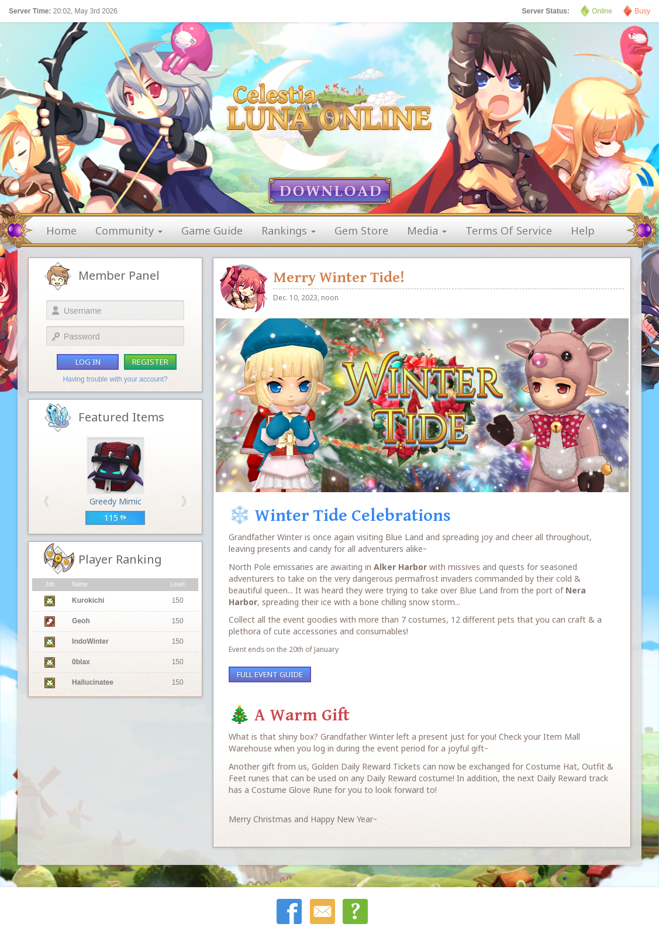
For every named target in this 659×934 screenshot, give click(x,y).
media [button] (427, 231)
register (150, 361)
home (61, 231)
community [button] (129, 231)
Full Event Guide (270, 674)
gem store (361, 231)
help (583, 231)
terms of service (508, 231)
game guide (212, 231)
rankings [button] (288, 231)
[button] (46, 501)
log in (88, 361)
